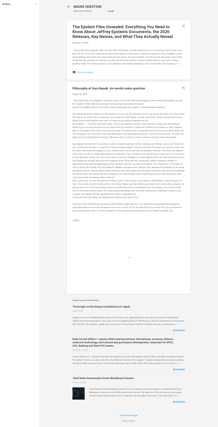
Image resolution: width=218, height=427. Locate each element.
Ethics (76, 220)
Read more (179, 330)
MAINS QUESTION (87, 7)
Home (111, 11)
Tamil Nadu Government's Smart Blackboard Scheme (103, 378)
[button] (183, 26)
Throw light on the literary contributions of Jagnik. (101, 306)
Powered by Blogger (129, 415)
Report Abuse (128, 421)
